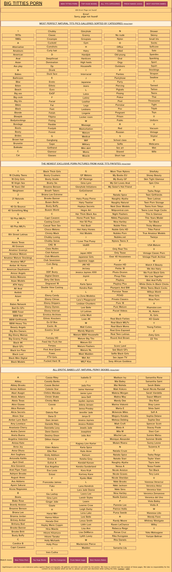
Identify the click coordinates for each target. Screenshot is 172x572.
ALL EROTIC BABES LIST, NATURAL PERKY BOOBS (86, 370)
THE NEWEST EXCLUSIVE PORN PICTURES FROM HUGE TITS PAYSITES (86, 163)
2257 (128, 569)
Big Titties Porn (23, 3)
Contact (121, 569)
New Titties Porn (69, 4)
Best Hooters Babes (156, 4)
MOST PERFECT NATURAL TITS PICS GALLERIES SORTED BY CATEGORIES (86, 23)
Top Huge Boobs (89, 4)
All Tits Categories (110, 4)
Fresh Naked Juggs (133, 4)
